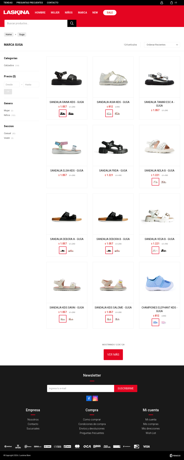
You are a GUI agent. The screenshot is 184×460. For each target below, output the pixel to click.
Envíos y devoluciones (92, 428)
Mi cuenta (150, 419)
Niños (69, 12)
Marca (82, 12)
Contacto (52, 2)
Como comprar (92, 419)
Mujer (55, 12)
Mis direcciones (151, 428)
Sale (110, 12)
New (95, 12)
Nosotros (33, 419)
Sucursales (33, 428)
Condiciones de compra (92, 424)
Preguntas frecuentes (30, 2)
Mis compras (150, 424)
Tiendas (8, 2)
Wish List (151, 433)
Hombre (40, 12)
